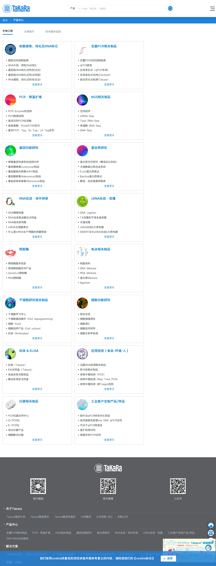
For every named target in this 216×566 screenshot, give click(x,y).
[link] (18, 20)
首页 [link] (5, 20)
